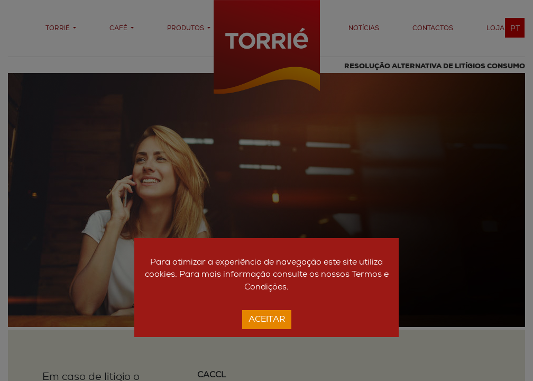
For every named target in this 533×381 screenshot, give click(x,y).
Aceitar (267, 319)
